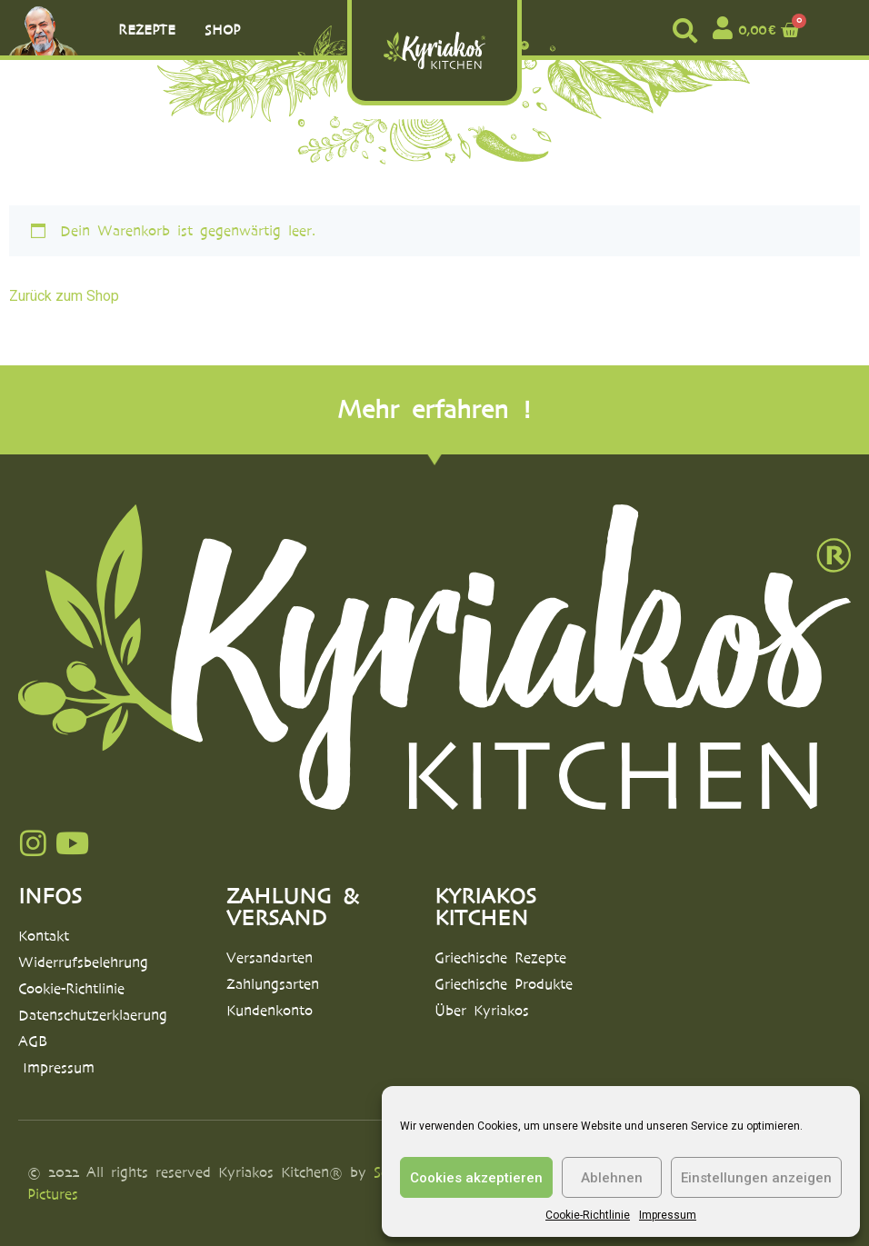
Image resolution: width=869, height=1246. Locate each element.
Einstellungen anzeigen (756, 1178)
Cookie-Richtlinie (587, 1215)
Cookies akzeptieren (476, 1178)
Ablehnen (612, 1178)
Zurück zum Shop (64, 295)
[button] (685, 30)
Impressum (667, 1215)
